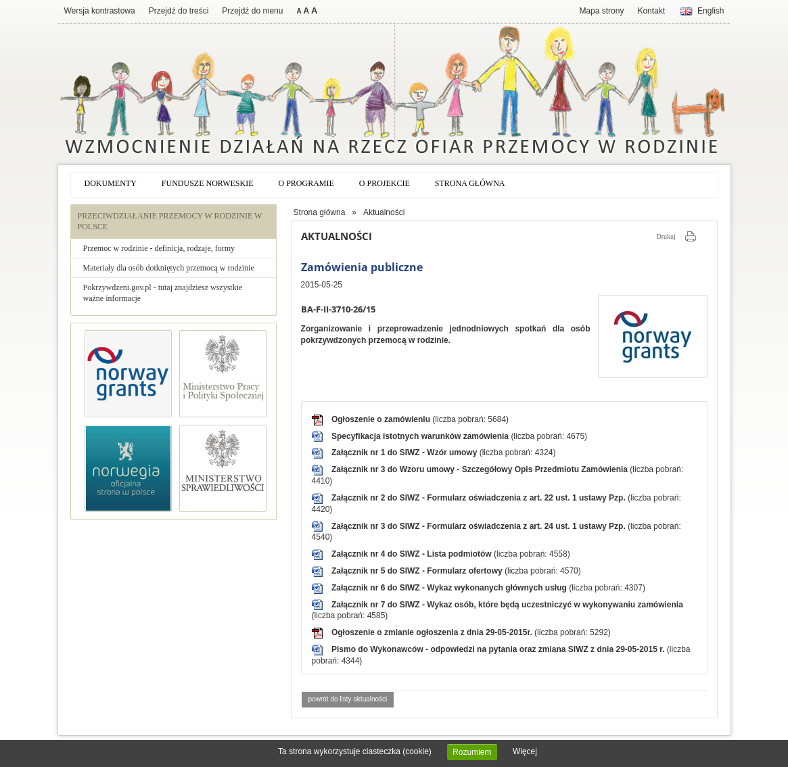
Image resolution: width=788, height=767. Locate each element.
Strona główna (470, 183)
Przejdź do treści (179, 11)
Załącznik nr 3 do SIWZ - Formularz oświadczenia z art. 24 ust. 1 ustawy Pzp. (479, 526)
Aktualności (383, 212)
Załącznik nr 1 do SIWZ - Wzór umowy (405, 452)
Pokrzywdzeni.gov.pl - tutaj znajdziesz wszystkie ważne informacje (163, 293)
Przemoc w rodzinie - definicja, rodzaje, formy (159, 248)
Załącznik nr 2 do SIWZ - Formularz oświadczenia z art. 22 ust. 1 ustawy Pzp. (479, 498)
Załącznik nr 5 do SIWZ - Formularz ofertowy (418, 571)
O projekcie (384, 183)
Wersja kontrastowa (99, 11)
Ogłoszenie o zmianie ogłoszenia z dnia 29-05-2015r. (432, 632)
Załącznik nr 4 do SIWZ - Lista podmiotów (412, 554)
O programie (306, 183)
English (710, 11)
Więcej (525, 751)
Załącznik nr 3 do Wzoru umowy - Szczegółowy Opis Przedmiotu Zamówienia (480, 469)
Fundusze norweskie (208, 183)
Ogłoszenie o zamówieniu (381, 419)
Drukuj (665, 236)
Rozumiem (472, 752)
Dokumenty (111, 183)
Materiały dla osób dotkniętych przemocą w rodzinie (168, 268)
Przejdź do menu (252, 11)
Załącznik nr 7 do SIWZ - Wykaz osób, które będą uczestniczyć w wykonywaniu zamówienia (507, 604)
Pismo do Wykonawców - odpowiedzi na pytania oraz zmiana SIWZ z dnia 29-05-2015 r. (499, 649)
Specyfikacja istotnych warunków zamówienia (421, 436)
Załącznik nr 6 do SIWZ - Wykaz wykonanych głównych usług (450, 587)
